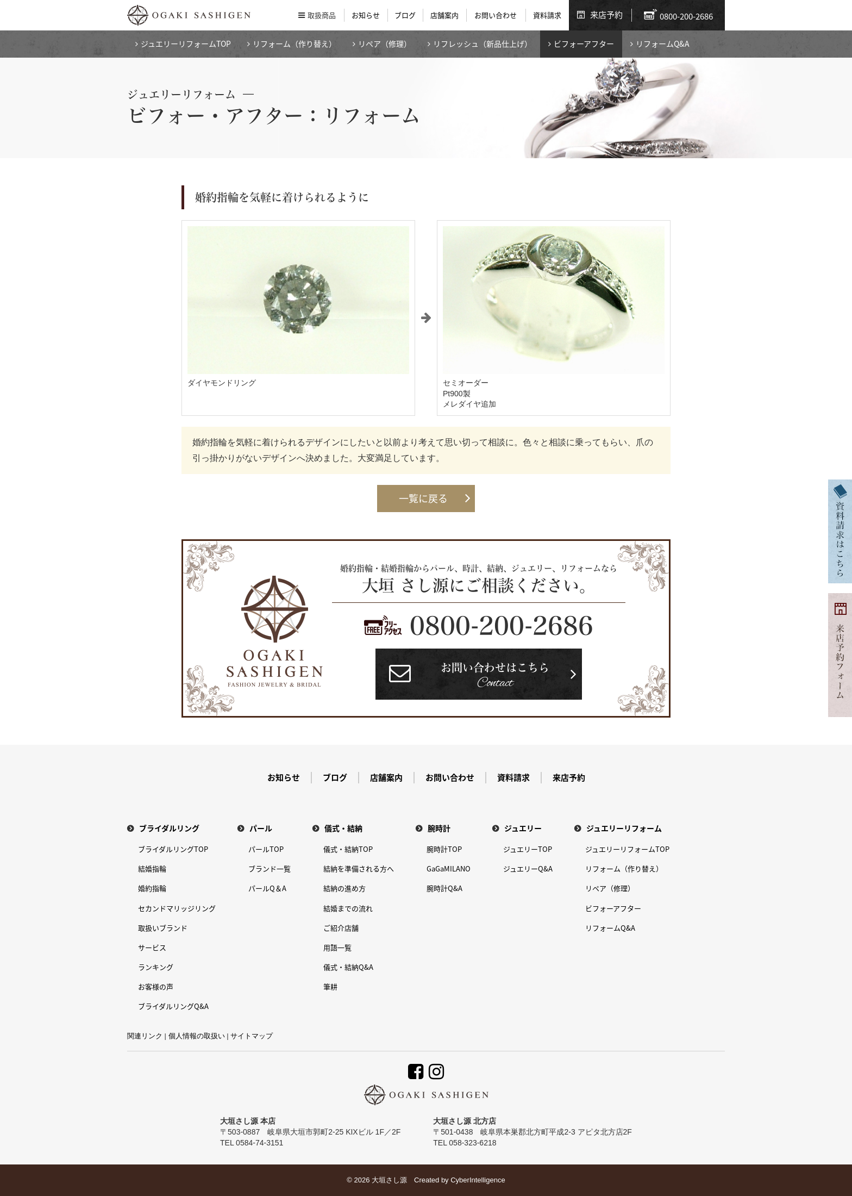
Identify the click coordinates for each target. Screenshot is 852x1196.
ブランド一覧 (269, 868)
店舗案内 (444, 15)
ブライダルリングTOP (173, 849)
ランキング (155, 967)
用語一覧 (337, 947)
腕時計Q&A (444, 888)
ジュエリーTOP (527, 849)
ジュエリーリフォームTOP (186, 43)
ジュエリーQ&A (528, 868)
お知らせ (366, 15)
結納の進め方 (344, 888)
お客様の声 (155, 986)
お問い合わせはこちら (495, 677)
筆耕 (330, 986)
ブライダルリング (169, 828)
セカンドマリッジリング (177, 908)
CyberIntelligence (477, 1180)
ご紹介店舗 (341, 928)
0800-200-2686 (501, 625)
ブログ (405, 15)
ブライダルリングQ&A (173, 1006)
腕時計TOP (444, 849)
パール (260, 828)
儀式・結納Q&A (348, 967)
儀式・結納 (343, 828)
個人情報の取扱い (196, 1036)
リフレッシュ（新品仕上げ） (482, 43)
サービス (152, 947)
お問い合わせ (495, 15)
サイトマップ (251, 1036)
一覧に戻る (423, 498)
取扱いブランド (162, 928)
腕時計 (439, 828)
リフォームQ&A (663, 43)
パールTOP (266, 849)
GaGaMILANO (449, 868)
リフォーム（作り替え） (294, 43)
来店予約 (606, 15)
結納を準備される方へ (358, 868)
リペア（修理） (384, 43)
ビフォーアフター (584, 43)
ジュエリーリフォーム (624, 828)
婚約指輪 (152, 888)
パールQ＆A (267, 888)
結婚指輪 (152, 868)
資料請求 (547, 15)
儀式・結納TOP (348, 849)
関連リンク (144, 1036)
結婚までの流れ (348, 908)
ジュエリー (523, 828)
